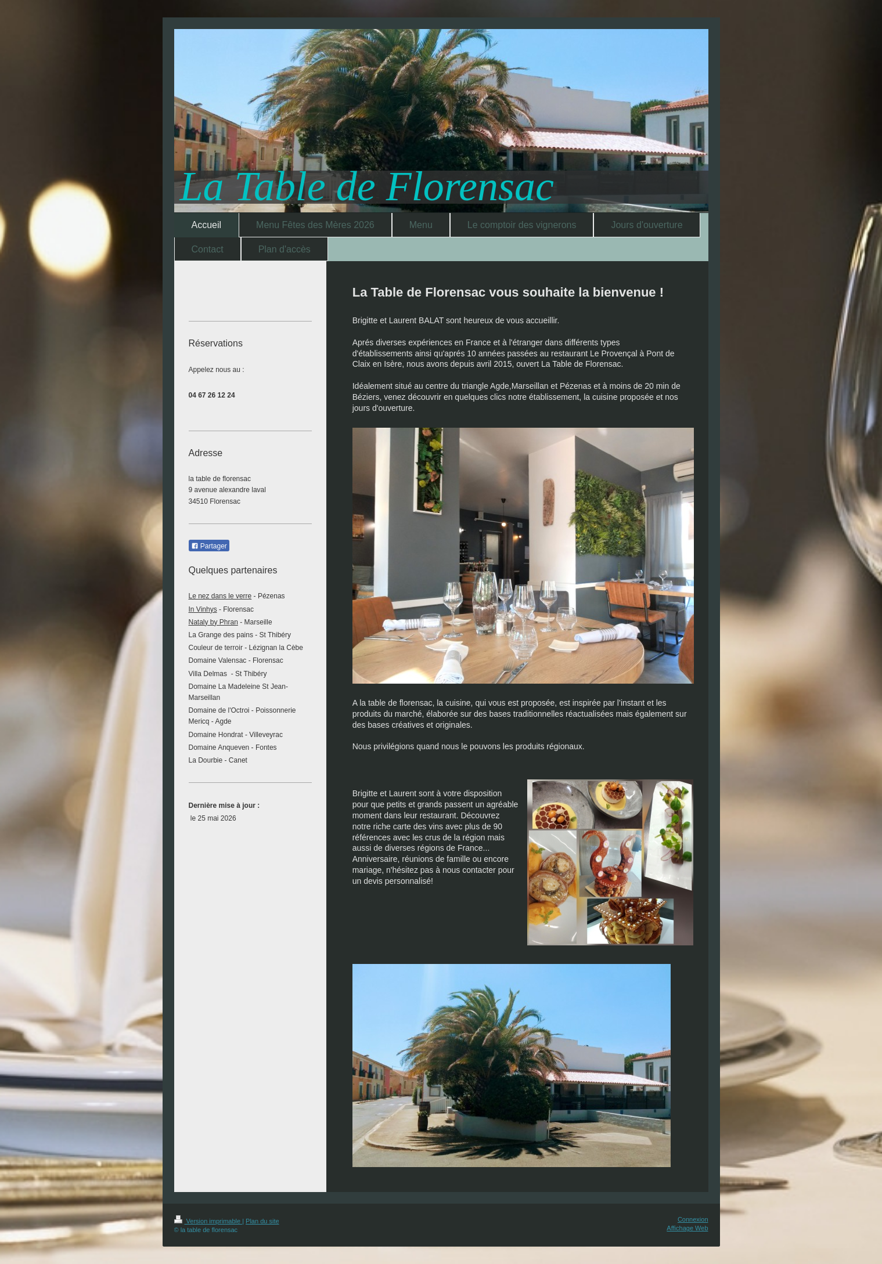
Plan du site (262, 1221)
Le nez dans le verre (220, 596)
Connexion (693, 1219)
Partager (209, 546)
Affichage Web (687, 1228)
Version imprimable (208, 1221)
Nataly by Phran (213, 622)
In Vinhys (203, 609)
